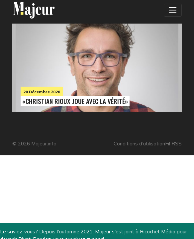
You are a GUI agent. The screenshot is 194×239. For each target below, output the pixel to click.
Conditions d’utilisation (139, 143)
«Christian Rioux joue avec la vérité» (75, 101)
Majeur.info (43, 143)
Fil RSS (173, 143)
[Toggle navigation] (173, 10)
